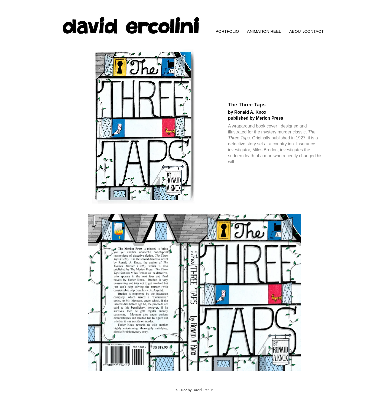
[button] (143, 126)
